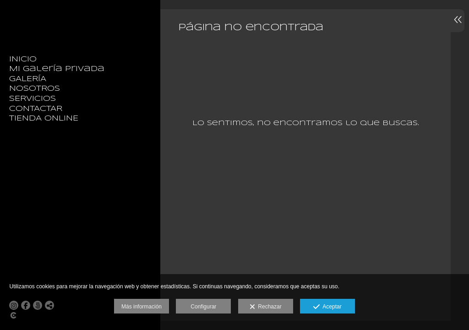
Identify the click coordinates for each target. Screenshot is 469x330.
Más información (141, 306)
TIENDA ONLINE (43, 118)
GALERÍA (27, 79)
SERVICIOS (32, 98)
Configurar (203, 306)
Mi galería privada (56, 69)
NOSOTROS (34, 88)
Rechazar (266, 307)
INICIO (23, 59)
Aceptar (327, 307)
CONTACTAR (35, 108)
